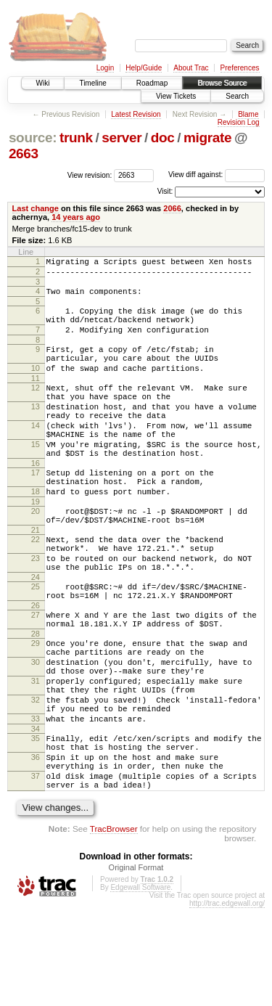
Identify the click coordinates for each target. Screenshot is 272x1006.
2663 (23, 153)
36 (35, 846)
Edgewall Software (140, 985)
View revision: (89, 175)
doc (163, 137)
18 (35, 532)
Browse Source (222, 83)
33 (35, 801)
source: (33, 137)
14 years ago (75, 217)
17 (35, 509)
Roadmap (152, 83)
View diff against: (216, 175)
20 (35, 554)
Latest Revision (135, 114)
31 (35, 755)
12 (35, 407)
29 (35, 708)
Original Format (136, 965)
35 (35, 823)
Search (237, 96)
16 (35, 500)
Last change (35, 208)
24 (35, 633)
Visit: (165, 191)
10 (35, 385)
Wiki (43, 83)
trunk (76, 137)
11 (35, 397)
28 (35, 699)
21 (35, 577)
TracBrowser (114, 926)
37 (35, 869)
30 (35, 731)
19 (35, 545)
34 (35, 813)
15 (35, 477)
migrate (207, 137)
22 (35, 587)
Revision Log (239, 122)
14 (35, 453)
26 (35, 666)
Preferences (240, 68)
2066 (172, 208)
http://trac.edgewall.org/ (227, 1001)
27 (35, 675)
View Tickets (176, 96)
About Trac (190, 68)
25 (35, 643)
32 (35, 778)
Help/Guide (143, 68)
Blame (248, 114)
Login (105, 68)
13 (35, 430)
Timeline (92, 83)
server (121, 137)
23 (35, 610)
